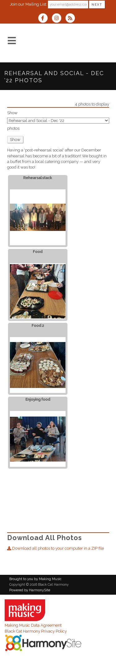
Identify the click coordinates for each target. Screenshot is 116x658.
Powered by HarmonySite (29, 590)
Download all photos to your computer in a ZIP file (55, 548)
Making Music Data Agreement (33, 625)
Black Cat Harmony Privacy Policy (36, 631)
